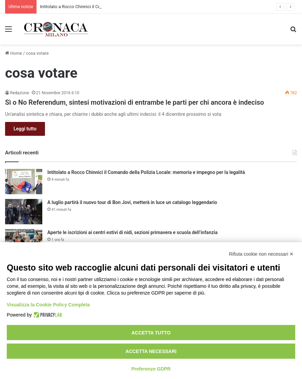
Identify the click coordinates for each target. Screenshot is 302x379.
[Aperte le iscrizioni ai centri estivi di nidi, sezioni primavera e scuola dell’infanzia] (23, 241)
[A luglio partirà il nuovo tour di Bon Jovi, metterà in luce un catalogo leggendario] (23, 211)
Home (13, 53)
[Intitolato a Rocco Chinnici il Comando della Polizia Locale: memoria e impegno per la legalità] (23, 181)
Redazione (19, 93)
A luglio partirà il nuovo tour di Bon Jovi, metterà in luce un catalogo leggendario (132, 202)
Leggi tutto (25, 128)
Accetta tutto (151, 332)
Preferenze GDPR (151, 369)
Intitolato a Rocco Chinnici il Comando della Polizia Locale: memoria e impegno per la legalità (146, 172)
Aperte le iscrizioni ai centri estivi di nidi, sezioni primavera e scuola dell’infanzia (132, 232)
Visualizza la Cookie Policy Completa (48, 304)
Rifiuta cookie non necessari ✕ (261, 254)
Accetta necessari (151, 351)
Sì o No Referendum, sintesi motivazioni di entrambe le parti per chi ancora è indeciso (134, 102)
